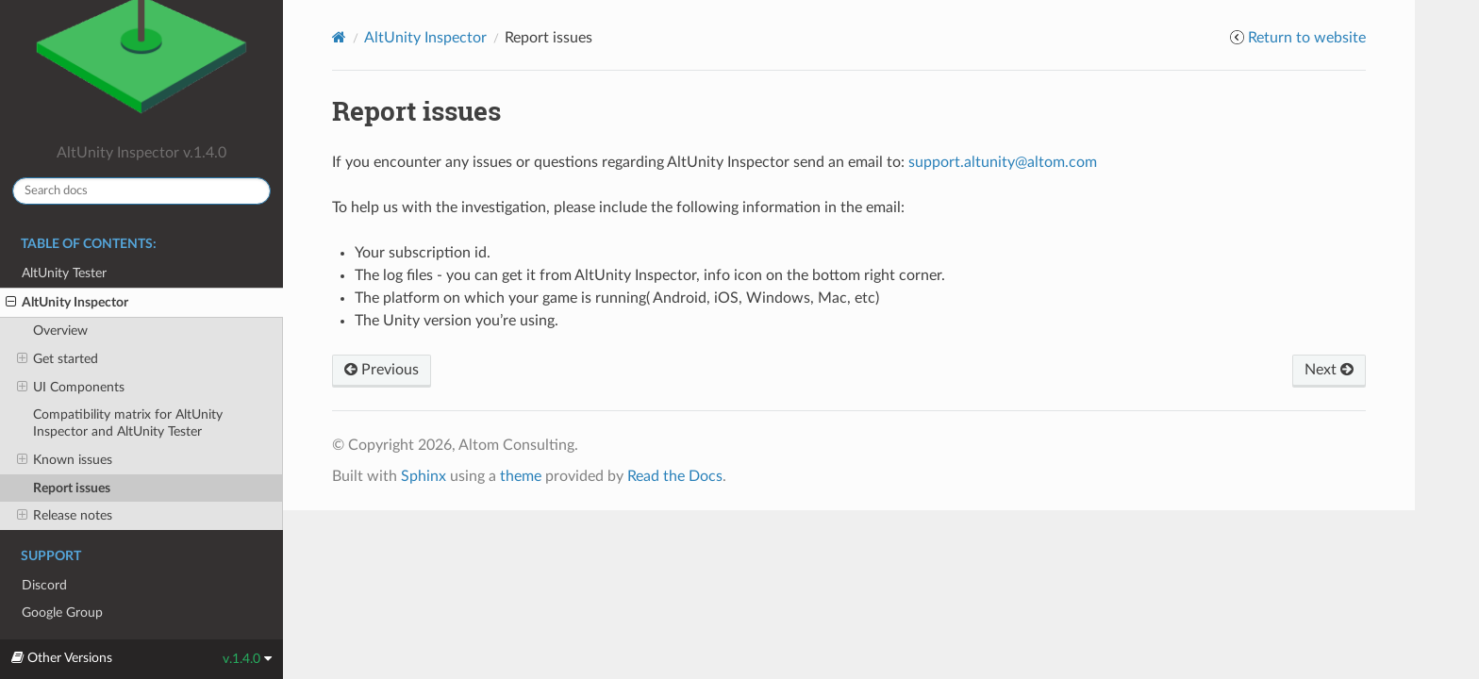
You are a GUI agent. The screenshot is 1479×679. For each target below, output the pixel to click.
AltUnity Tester (64, 273)
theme (520, 476)
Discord (44, 585)
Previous (381, 369)
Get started (57, 359)
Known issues (64, 460)
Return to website (1307, 37)
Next (1329, 369)
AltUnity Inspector (67, 302)
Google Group (62, 612)
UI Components (71, 387)
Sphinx (423, 476)
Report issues (71, 488)
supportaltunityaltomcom (1002, 162)
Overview (60, 330)
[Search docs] (141, 191)
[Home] (339, 37)
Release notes (64, 515)
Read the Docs (675, 476)
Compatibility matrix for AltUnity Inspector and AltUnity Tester (128, 423)
